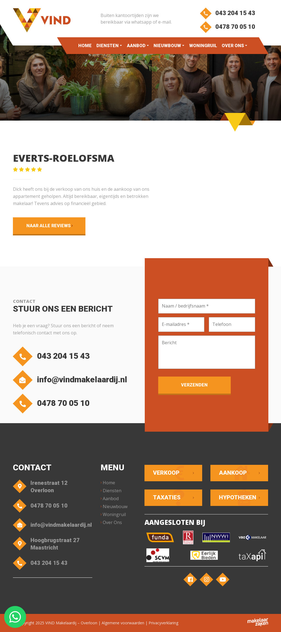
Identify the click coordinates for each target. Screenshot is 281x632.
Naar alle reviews (48, 225)
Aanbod (136, 45)
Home (85, 45)
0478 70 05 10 (227, 27)
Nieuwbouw (167, 45)
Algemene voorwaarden (123, 622)
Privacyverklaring (163, 622)
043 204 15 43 (227, 13)
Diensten (107, 45)
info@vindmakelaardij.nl (71, 380)
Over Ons (232, 45)
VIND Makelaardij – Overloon (71, 622)
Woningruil (203, 45)
